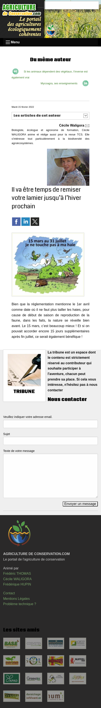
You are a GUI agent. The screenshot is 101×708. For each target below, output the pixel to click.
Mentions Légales (16, 598)
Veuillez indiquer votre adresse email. (27, 417)
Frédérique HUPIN (17, 584)
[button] (50, 116)
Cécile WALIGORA (17, 579)
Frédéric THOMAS (17, 573)
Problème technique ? (19, 604)
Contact (9, 593)
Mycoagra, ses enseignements (59, 83)
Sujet (6, 434)
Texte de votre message (19, 451)
